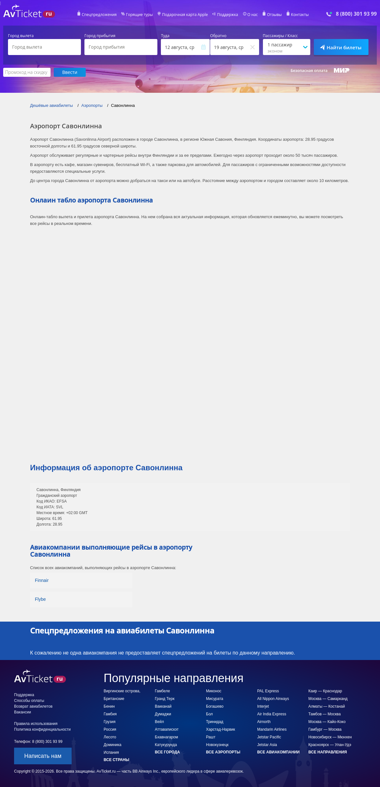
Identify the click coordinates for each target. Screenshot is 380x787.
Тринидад (214, 721)
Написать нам (42, 756)
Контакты (300, 14)
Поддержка (227, 14)
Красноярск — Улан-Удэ (329, 745)
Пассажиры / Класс (280, 36)
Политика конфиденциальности (42, 729)
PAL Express (268, 691)
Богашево (215, 706)
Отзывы (274, 14)
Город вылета (21, 36)
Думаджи (163, 714)
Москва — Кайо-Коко (326, 721)
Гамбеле (162, 691)
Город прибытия (99, 36)
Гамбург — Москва (325, 729)
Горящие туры (139, 14)
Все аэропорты (223, 752)
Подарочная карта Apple (185, 14)
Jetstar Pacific (269, 737)
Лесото (110, 737)
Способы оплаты (29, 700)
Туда (165, 36)
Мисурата (214, 698)
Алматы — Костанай (326, 706)
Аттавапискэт (166, 729)
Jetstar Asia (267, 745)
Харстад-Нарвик (220, 729)
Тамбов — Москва (324, 714)
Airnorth (264, 721)
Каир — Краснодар (325, 691)
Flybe (40, 599)
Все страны (116, 760)
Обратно (218, 36)
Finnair (42, 580)
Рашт (210, 737)
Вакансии (22, 712)
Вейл (159, 721)
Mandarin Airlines (272, 729)
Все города (167, 752)
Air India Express (271, 714)
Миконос (213, 691)
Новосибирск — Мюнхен (330, 737)
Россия (110, 729)
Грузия (109, 721)
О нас (252, 14)
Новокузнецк (217, 745)
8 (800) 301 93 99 (356, 14)
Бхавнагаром (166, 737)
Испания (111, 752)
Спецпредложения (99, 14)
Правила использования (36, 723)
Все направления (327, 752)
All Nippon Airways (273, 698)
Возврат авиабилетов (33, 706)
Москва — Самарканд (328, 698)
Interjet (263, 706)
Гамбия (110, 714)
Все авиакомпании (278, 752)
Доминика (112, 745)
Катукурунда (166, 745)
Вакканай (163, 706)
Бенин (109, 706)
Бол (209, 714)
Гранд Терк (164, 698)
